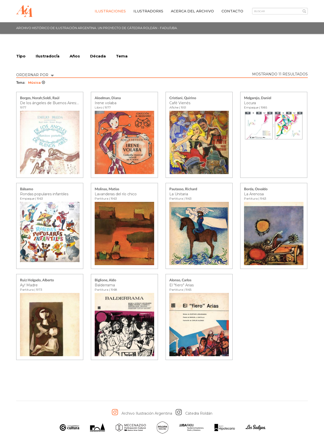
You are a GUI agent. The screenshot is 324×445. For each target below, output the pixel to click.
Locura (250, 103)
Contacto (232, 11)
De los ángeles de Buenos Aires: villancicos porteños (66, 103)
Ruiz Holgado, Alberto (37, 280)
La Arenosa (254, 194)
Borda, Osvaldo (256, 189)
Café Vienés (179, 103)
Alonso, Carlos (180, 280)
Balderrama (105, 285)
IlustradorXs (148, 11)
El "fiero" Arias (181, 285)
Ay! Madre (29, 285)
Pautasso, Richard (183, 189)
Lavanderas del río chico (116, 194)
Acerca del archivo (192, 11)
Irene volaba (105, 103)
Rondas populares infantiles (44, 194)
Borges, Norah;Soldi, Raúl (39, 98)
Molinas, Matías (107, 189)
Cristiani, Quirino (182, 98)
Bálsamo (26, 189)
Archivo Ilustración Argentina (147, 413)
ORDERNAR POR (35, 74)
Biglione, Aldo (105, 280)
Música (36, 83)
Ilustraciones (110, 11)
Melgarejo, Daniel (257, 98)
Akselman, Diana (108, 98)
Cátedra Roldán (198, 413)
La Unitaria (178, 194)
